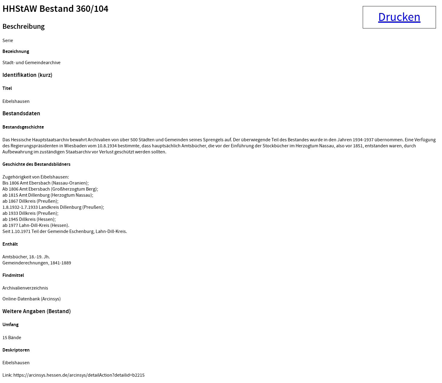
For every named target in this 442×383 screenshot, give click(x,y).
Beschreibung (23, 26)
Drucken (399, 17)
